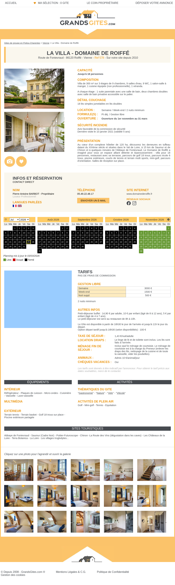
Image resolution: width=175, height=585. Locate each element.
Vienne (46, 43)
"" (86, 393)
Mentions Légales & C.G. (71, 571)
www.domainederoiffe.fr (139, 193)
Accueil (11, 3)
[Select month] (14, 219)
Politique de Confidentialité (113, 571)
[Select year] (24, 219)
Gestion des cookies (13, 575)
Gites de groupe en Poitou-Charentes (22, 43)
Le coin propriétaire (102, 3)
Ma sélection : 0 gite (53, 3)
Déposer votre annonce (154, 3)
